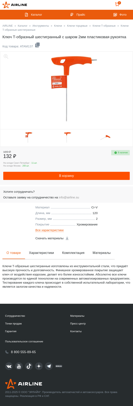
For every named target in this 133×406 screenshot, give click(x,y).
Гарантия (10, 331)
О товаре (14, 253)
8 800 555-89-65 (23, 352)
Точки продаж (13, 323)
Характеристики (41, 253)
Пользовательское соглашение (24, 341)
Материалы (102, 253)
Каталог (36, 14)
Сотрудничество (15, 315)
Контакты (76, 331)
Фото (123, 14)
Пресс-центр (78, 323)
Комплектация (73, 253)
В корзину (66, 175)
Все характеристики (49, 230)
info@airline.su (69, 197)
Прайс (80, 14)
